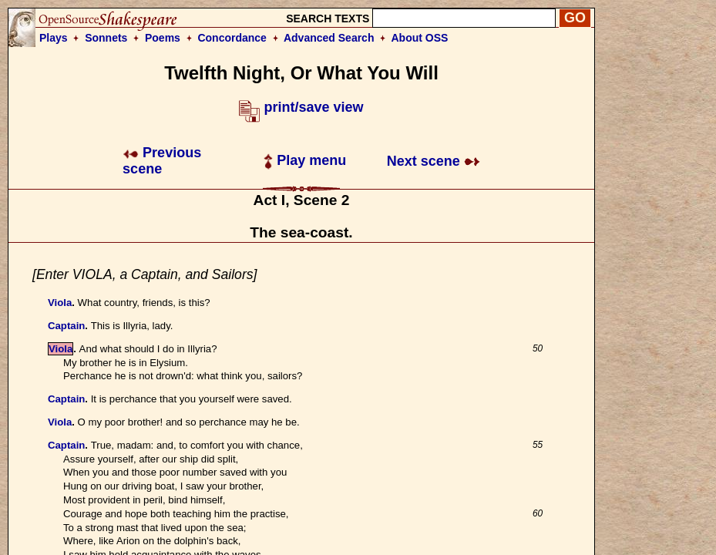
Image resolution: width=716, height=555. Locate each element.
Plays (53, 38)
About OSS (420, 38)
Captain (66, 325)
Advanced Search (329, 38)
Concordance (231, 38)
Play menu (305, 160)
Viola (60, 302)
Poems (162, 38)
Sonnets (106, 38)
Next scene (433, 161)
